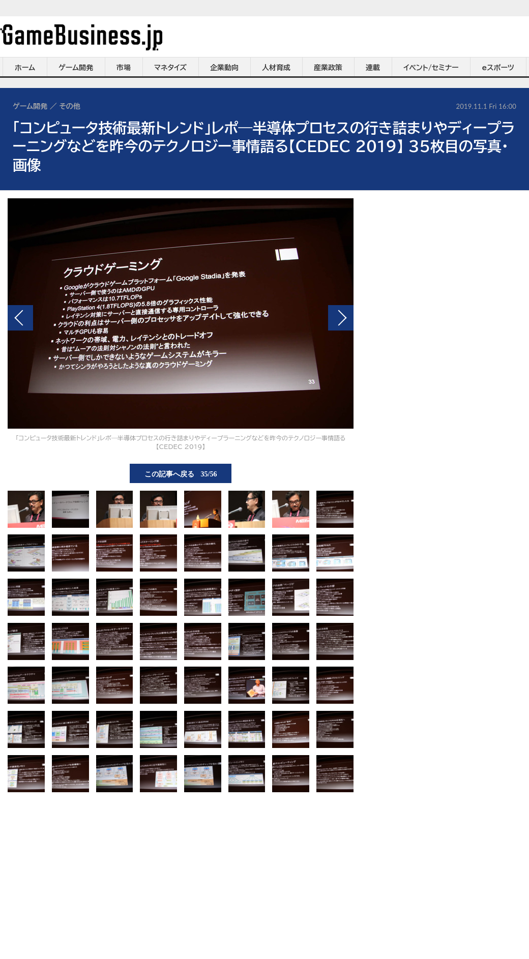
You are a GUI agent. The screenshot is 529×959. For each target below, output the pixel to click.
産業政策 (328, 67)
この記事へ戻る (180, 473)
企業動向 (224, 67)
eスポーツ (498, 67)
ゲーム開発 (75, 67)
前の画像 (20, 318)
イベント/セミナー (431, 67)
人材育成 (276, 67)
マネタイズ (170, 67)
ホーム (25, 67)
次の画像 (341, 318)
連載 (373, 67)
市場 (123, 67)
